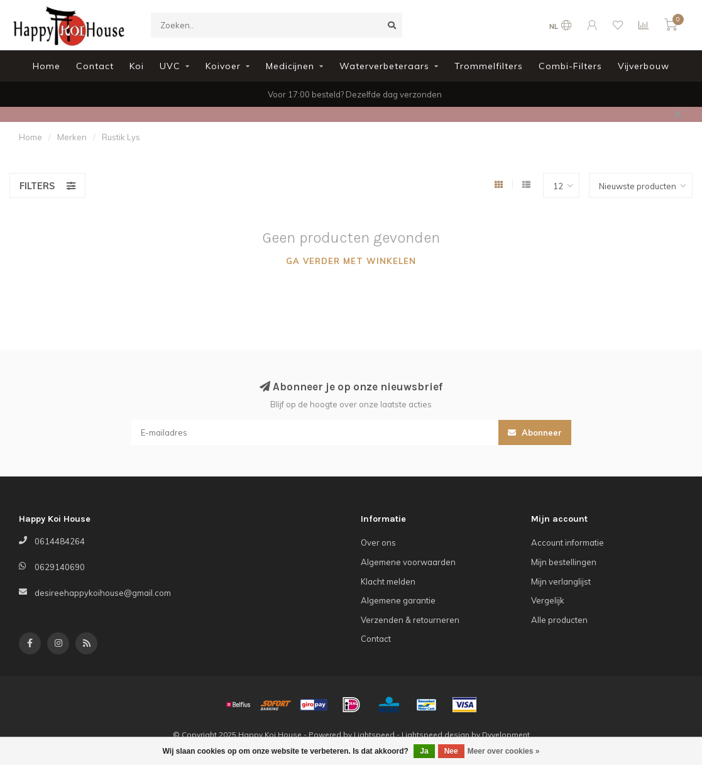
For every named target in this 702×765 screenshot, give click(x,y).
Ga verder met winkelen (351, 261)
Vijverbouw (643, 66)
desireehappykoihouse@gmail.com (103, 593)
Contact (95, 66)
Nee (451, 751)
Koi (136, 66)
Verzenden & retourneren (410, 620)
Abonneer (535, 432)
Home (46, 66)
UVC (170, 66)
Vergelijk (547, 600)
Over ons (378, 542)
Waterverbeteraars (384, 66)
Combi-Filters (570, 66)
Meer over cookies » (504, 751)
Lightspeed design (435, 734)
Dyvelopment (506, 734)
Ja (424, 751)
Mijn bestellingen (563, 562)
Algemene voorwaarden (408, 562)
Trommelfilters (488, 66)
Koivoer (223, 66)
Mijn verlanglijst (561, 581)
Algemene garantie (398, 600)
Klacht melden (388, 581)
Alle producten (559, 620)
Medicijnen (290, 66)
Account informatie (567, 542)
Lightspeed (374, 734)
